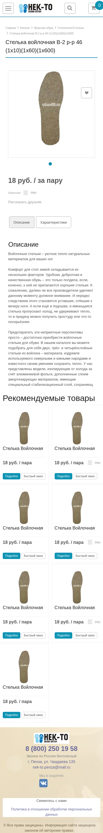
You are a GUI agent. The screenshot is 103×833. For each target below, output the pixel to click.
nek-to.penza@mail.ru (51, 767)
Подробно (11, 476)
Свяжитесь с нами (52, 801)
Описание (21, 222)
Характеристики (53, 222)
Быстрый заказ (33, 476)
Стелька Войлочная (23, 448)
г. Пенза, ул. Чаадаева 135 (51, 761)
